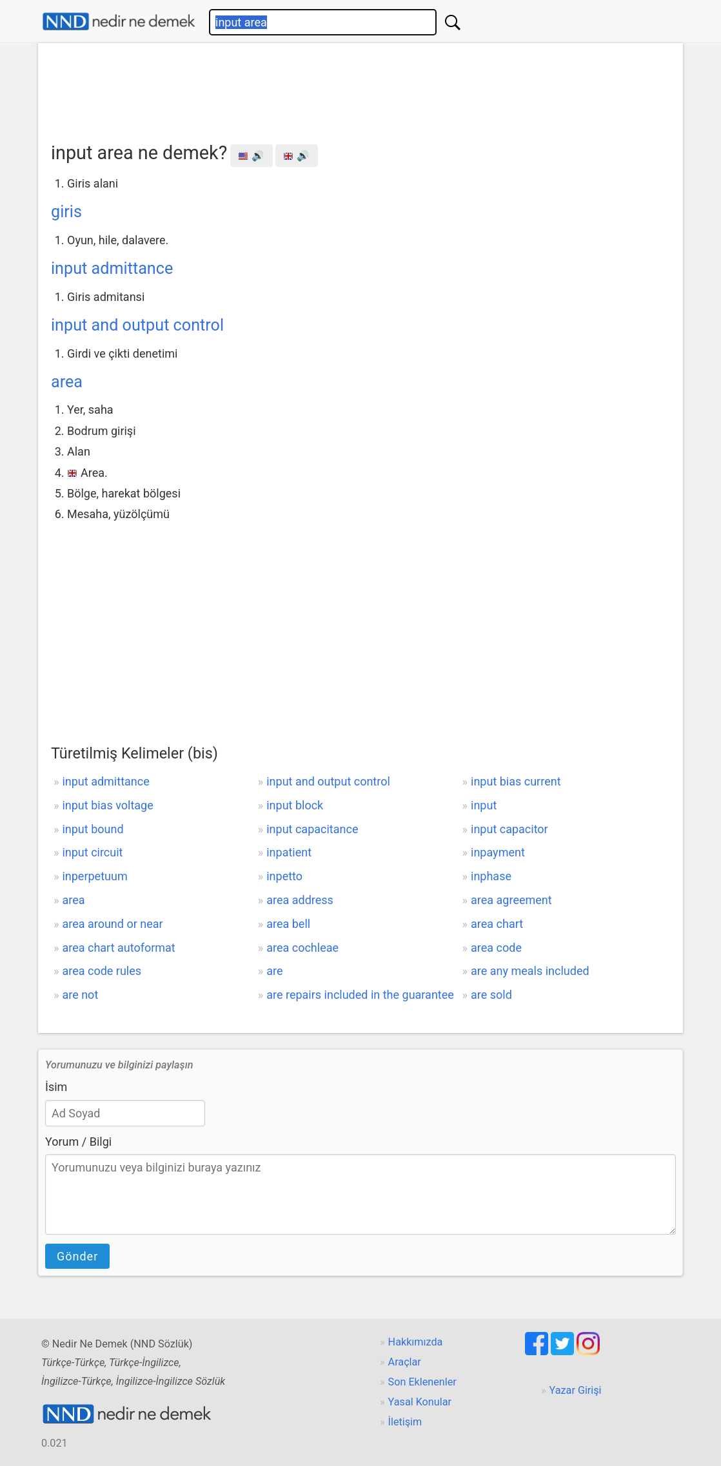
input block (294, 805)
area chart (497, 924)
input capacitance (312, 829)
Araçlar (404, 1362)
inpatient (288, 852)
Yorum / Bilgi (78, 1141)
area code (496, 947)
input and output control (137, 325)
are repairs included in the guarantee (360, 994)
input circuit (92, 852)
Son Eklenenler (422, 1382)
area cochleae (302, 947)
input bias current (515, 781)
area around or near (112, 924)
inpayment (498, 852)
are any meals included (530, 971)
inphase (491, 876)
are (274, 971)
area (67, 381)
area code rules (101, 971)
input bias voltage (107, 805)
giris (66, 211)
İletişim (405, 1422)
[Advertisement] (360, 88)
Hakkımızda (415, 1342)
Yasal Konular (419, 1402)
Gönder (77, 1256)
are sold (491, 994)
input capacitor (509, 829)
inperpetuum (94, 876)
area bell (288, 924)
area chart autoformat (118, 947)
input (484, 805)
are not (80, 994)
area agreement (511, 900)
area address (299, 900)
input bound (92, 829)
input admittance (112, 268)
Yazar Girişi (575, 1390)
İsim (56, 1087)
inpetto (284, 876)
